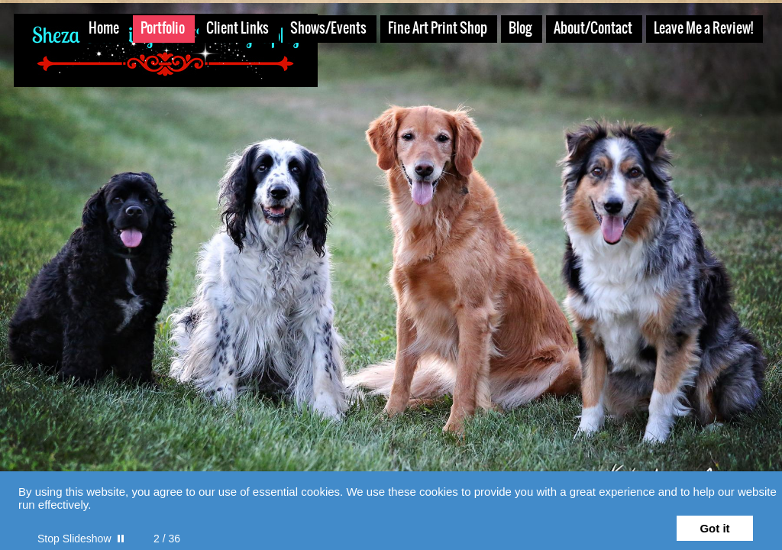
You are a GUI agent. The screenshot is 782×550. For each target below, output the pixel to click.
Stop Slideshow (74, 538)
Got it (714, 528)
